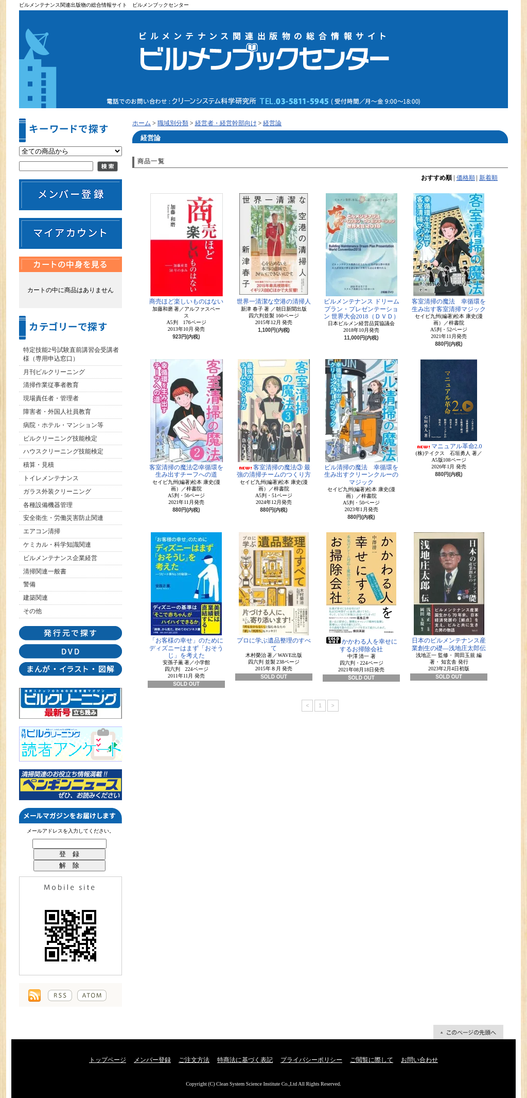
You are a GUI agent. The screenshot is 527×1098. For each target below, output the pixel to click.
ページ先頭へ (468, 1032)
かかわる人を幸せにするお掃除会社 (361, 592)
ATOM (92, 995)
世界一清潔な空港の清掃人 (274, 249)
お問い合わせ (419, 1059)
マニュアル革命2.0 (449, 404)
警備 (29, 584)
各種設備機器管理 (48, 505)
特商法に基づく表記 (245, 1059)
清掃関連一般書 (44, 571)
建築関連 (35, 597)
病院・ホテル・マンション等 (63, 425)
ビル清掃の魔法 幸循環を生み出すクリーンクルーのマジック (361, 422)
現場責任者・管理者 (51, 398)
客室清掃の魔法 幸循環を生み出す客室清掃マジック (449, 252)
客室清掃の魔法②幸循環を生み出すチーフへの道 (186, 418)
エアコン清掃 (41, 531)
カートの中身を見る (70, 264)
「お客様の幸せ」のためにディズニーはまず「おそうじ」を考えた (186, 595)
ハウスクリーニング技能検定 (63, 451)
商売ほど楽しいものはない (186, 249)
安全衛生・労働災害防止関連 (63, 517)
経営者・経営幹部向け (226, 123)
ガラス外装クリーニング (57, 491)
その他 (32, 611)
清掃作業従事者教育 (51, 384)
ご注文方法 (194, 1059)
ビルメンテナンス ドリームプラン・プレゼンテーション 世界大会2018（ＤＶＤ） (361, 256)
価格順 (465, 177)
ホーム (141, 123)
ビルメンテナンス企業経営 (60, 558)
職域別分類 (172, 123)
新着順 (488, 177)
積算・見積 (38, 464)
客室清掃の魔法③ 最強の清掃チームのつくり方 (274, 418)
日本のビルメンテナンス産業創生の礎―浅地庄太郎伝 (449, 591)
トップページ (107, 1059)
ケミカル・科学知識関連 (57, 544)
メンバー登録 (152, 1059)
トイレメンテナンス (51, 478)
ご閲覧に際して (371, 1059)
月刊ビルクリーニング (54, 372)
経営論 (272, 123)
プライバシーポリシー (311, 1059)
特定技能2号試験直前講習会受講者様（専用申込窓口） (71, 354)
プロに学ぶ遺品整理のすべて (274, 591)
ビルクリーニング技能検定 (60, 438)
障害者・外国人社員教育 (57, 411)
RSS (60, 995)
